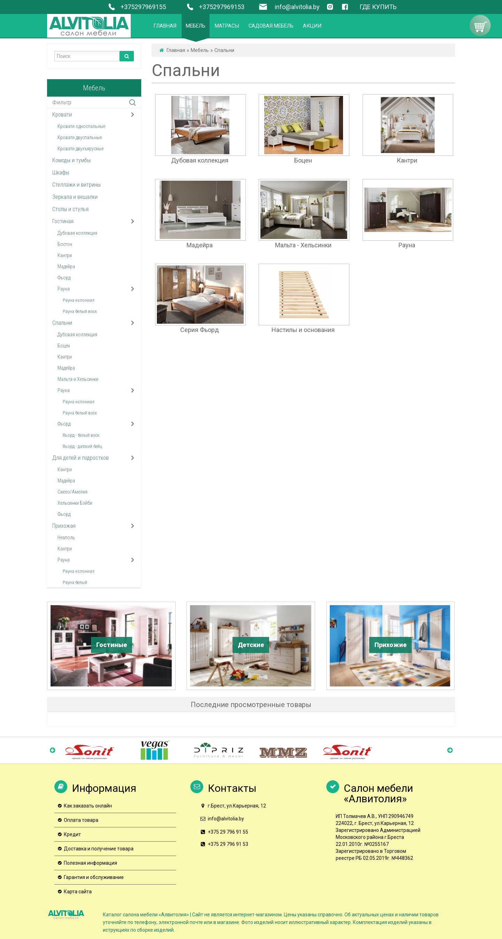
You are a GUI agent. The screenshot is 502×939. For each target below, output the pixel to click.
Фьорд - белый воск (81, 435)
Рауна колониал (78, 300)
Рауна (64, 289)
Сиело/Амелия (73, 492)
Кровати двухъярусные (81, 148)
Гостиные (111, 644)
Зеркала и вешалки (75, 197)
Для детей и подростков (80, 458)
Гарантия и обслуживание (94, 877)
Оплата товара (81, 820)
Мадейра (66, 266)
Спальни (62, 323)
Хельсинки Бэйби (75, 503)
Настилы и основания (303, 329)
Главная (176, 50)
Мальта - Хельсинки (303, 245)
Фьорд (64, 277)
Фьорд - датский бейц (82, 446)
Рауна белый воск (80, 311)
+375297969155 (136, 6)
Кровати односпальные (81, 126)
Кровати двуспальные (80, 137)
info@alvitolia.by (297, 6)
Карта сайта (78, 891)
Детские (251, 644)
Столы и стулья (70, 209)
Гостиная (63, 221)
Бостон (65, 244)
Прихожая (64, 526)
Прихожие (390, 644)
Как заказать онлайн (88, 806)
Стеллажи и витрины (76, 184)
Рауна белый (75, 582)
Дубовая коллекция (77, 233)
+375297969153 (214, 6)
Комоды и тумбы (71, 160)
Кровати (62, 114)
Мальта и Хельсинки (78, 379)
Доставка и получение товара (99, 848)
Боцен (64, 345)
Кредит (72, 834)
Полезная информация (90, 863)
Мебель (200, 50)
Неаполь (66, 537)
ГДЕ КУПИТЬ (378, 6)
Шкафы (60, 172)
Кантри (65, 255)
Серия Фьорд (199, 329)
